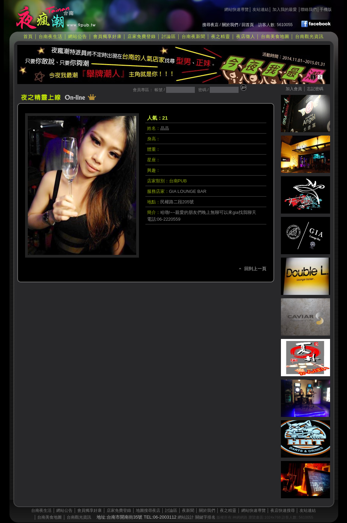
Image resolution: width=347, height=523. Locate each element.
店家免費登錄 (141, 36)
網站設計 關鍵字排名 (196, 517)
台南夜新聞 (193, 36)
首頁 (28, 36)
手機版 (326, 9)
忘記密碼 (315, 88)
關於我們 (230, 24)
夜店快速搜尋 (282, 510)
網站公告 (77, 36)
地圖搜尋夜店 (148, 510)
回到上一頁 (255, 268)
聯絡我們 (309, 9)
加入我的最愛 (284, 9)
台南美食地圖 (275, 36)
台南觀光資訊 (309, 36)
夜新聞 (188, 510)
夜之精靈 (220, 36)
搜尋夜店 (210, 24)
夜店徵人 (245, 36)
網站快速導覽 (236, 9)
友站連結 (260, 9)
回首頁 (248, 24)
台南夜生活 (50, 36)
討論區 (169, 36)
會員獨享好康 (107, 36)
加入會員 (294, 88)
